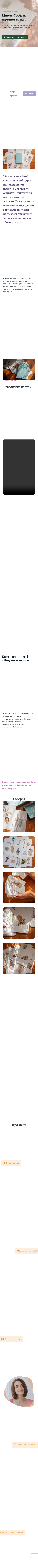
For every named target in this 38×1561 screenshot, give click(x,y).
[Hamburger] (4, 93)
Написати (29, 94)
